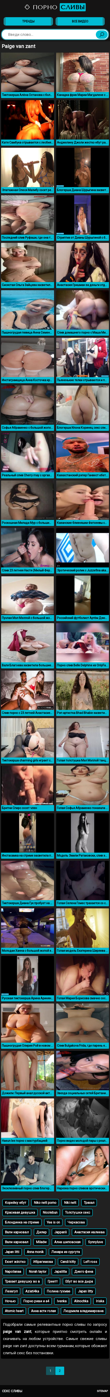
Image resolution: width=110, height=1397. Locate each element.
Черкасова (76, 1222)
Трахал (89, 1203)
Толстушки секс (77, 1212)
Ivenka (62, 1301)
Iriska (100, 1301)
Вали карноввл (17, 1232)
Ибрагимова (43, 1262)
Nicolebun (50, 1212)
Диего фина (83, 1272)
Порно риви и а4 (36, 1301)
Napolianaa (13, 1272)
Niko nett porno (45, 1203)
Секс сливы (12, 1391)
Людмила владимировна (83, 1311)
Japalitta (60, 1272)
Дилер (41, 1232)
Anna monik (35, 1252)
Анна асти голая (43, 1311)
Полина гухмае (58, 1291)
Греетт (53, 1281)
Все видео (80, 21)
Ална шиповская (67, 1242)
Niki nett (70, 1203)
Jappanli (60, 1232)
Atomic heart (14, 1311)
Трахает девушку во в (22, 1281)
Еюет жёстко (15, 1262)
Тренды (28, 21)
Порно (55, 7)
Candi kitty (68, 1262)
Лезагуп (11, 1291)
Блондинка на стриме (22, 1222)
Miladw (41, 1242)
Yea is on (53, 1222)
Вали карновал (16, 1242)
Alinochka (81, 1301)
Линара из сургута (65, 1252)
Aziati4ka (32, 1291)
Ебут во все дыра (79, 1281)
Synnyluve (95, 1242)
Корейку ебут (15, 1203)
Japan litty (85, 1291)
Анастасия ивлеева (89, 1232)
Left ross (90, 1262)
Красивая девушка (20, 1212)
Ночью (10, 1301)
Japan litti (12, 1252)
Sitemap (102, 1391)
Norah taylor (37, 1272)
